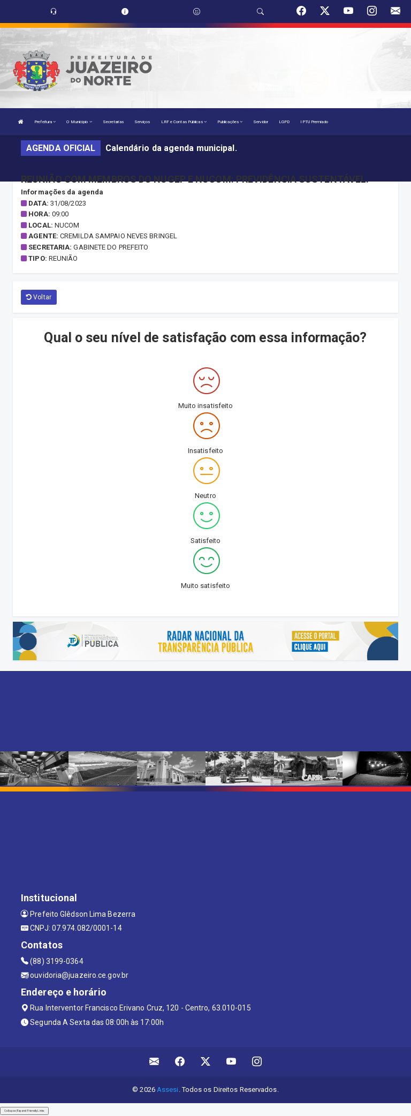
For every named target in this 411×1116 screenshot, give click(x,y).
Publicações (229, 121)
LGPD (284, 121)
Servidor (260, 121)
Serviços (142, 121)
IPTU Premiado (314, 121)
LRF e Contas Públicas (184, 121)
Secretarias (113, 121)
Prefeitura (45, 121)
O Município (79, 121)
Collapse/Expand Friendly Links (24, 1110)
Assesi (168, 1089)
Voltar (38, 297)
